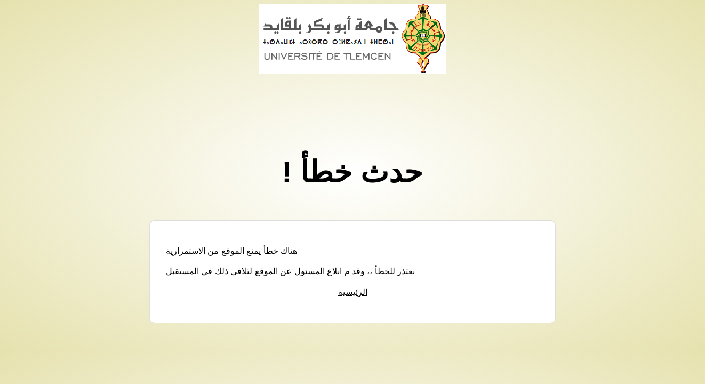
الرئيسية (352, 292)
